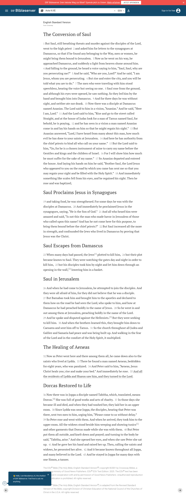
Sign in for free (168, 10)
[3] (81, 317)
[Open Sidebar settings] (178, 26)
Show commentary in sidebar (152, 87)
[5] (108, 423)
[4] (25, 398)
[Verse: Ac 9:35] (148, 21)
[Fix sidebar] (129, 18)
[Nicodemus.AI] (6, 483)
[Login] (178, 10)
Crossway (21, 25)
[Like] (135, 26)
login (164, 40)
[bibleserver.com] (23, 11)
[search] (79, 10)
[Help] (182, 26)
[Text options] (128, 10)
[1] (66, 253)
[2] (40, 268)
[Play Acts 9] (158, 135)
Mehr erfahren (113, 2)
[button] (183, 2)
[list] (158, 96)
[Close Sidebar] (129, 258)
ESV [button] (121, 10)
